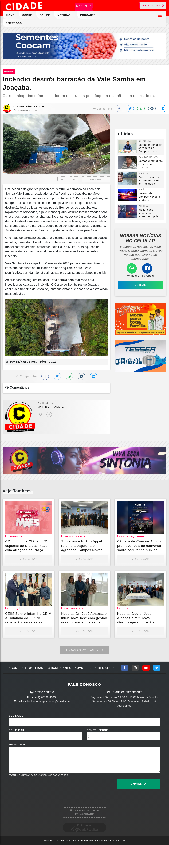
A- (62, 179)
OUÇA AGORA (152, 5)
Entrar (140, 285)
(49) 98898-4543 (45, 697)
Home (10, 15)
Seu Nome (16, 715)
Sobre (27, 15)
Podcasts (88, 15)
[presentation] (35, 786)
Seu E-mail (17, 730)
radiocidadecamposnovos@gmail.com (46, 701)
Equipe (45, 15)
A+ (74, 179)
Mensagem (17, 744)
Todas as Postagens (84, 650)
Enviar (138, 783)
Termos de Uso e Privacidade (84, 812)
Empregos (14, 23)
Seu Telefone (97, 730)
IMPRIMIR (96, 179)
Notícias (64, 15)
